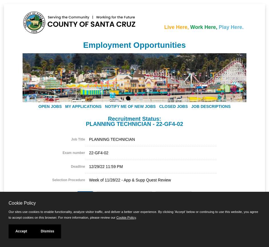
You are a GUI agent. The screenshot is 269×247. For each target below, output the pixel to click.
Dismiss (47, 231)
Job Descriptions (211, 106)
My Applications (83, 106)
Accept (21, 231)
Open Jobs (50, 106)
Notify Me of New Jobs (130, 106)
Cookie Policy (22, 203)
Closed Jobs (173, 106)
